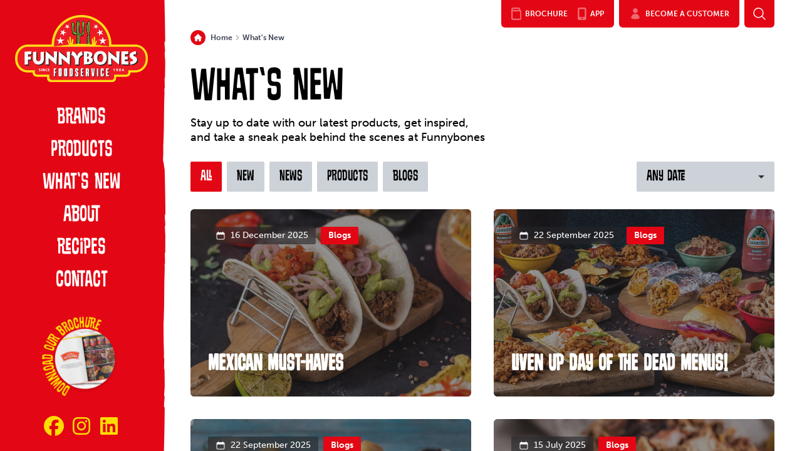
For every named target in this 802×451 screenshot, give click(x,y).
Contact (82, 280)
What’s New (81, 183)
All (206, 176)
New (245, 176)
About (81, 215)
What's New (263, 37)
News (290, 176)
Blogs (405, 176)
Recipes (81, 248)
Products (82, 150)
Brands (81, 117)
